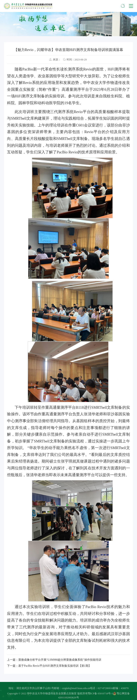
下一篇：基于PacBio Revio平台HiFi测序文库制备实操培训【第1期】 (49, 665)
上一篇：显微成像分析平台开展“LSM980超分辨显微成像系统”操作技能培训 (54, 659)
